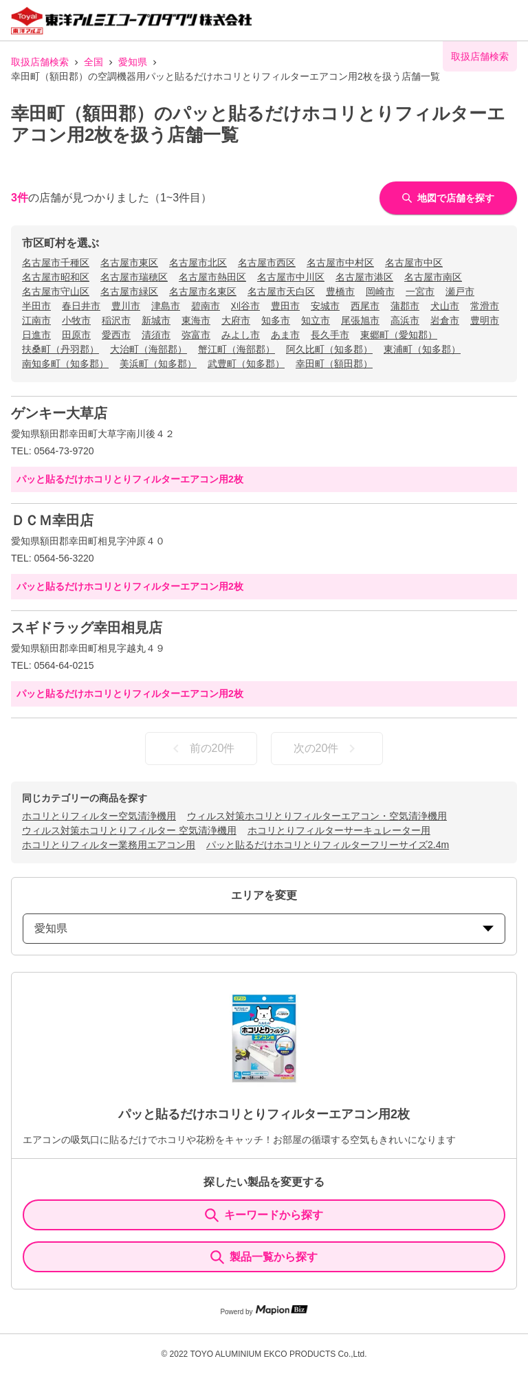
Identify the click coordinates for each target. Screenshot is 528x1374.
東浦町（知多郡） (422, 349)
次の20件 (327, 748)
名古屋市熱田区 (212, 277)
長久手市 (330, 334)
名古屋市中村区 (340, 262)
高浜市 (404, 320)
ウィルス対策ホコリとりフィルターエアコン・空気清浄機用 (317, 815)
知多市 (275, 320)
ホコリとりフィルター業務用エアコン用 (108, 844)
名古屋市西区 (267, 262)
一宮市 (420, 291)
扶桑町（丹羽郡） (60, 349)
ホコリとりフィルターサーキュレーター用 (339, 830)
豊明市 (484, 320)
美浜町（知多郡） (158, 363)
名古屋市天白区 (281, 291)
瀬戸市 (460, 291)
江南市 (36, 320)
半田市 (36, 305)
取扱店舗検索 (40, 61)
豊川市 (125, 305)
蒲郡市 (404, 305)
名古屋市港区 (364, 277)
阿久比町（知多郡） (329, 349)
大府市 (235, 320)
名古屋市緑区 (129, 291)
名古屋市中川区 (290, 277)
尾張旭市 (360, 320)
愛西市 (116, 334)
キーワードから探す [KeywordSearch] (264, 1215)
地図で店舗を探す (448, 197)
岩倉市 (444, 320)
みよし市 (240, 334)
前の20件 (201, 748)
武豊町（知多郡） (246, 363)
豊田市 (285, 305)
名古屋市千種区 (55, 262)
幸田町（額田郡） (334, 363)
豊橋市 (340, 291)
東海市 (196, 320)
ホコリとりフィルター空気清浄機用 (99, 815)
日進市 (36, 334)
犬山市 (444, 305)
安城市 (325, 305)
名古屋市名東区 (202, 291)
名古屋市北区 (198, 262)
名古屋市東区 (129, 262)
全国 (93, 61)
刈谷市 (245, 305)
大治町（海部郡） (148, 349)
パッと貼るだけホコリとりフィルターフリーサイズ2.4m (327, 844)
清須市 (156, 334)
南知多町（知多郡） (65, 363)
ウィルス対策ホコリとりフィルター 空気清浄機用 (129, 830)
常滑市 (484, 305)
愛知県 (132, 61)
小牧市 (76, 320)
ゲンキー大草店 (59, 413)
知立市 (315, 320)
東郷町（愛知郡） (398, 334)
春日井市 (81, 305)
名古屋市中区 (414, 262)
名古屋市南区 (433, 277)
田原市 (76, 334)
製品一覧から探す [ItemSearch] (264, 1257)
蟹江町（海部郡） (236, 349)
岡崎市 (380, 291)
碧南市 (205, 305)
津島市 (165, 305)
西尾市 (365, 305)
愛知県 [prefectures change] (264, 928)
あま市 (285, 334)
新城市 (156, 320)
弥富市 (196, 334)
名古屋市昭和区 (55, 277)
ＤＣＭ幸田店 (52, 520)
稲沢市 (116, 320)
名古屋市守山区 (55, 291)
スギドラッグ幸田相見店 (86, 627)
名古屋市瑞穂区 (134, 277)
